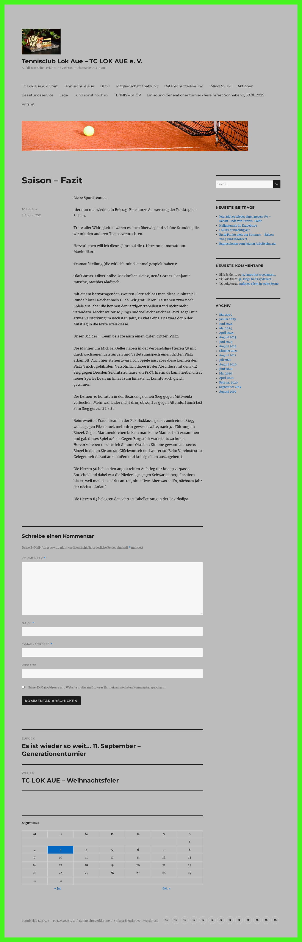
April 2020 (226, 378)
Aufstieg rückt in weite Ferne (259, 284)
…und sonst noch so (91, 95)
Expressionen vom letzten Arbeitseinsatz (247, 244)
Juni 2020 (225, 369)
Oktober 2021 (228, 351)
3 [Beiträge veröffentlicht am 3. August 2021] (60, 850)
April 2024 (226, 333)
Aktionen (245, 86)
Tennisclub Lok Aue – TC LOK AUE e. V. (82, 61)
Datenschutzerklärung (183, 86)
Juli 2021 (225, 360)
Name (28, 623)
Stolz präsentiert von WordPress (136, 921)
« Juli (57, 888)
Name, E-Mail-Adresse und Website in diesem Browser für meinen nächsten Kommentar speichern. (96, 687)
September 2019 (230, 387)
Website (29, 665)
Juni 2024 (225, 324)
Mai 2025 (225, 315)
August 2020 (227, 364)
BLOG (105, 86)
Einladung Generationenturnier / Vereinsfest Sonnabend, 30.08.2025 (205, 95)
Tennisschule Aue (79, 86)
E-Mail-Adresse (37, 644)
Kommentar (34, 558)
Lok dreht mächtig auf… (235, 230)
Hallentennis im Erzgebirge (238, 225)
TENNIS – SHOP (127, 95)
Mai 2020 (225, 373)
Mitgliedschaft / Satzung (137, 86)
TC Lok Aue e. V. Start (40, 86)
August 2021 (227, 355)
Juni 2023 (225, 342)
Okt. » (167, 888)
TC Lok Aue (29, 209)
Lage (63, 95)
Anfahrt (28, 104)
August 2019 (227, 391)
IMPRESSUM (221, 86)
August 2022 (227, 346)
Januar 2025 (227, 319)
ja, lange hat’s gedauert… (259, 275)
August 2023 (227, 337)
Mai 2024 (225, 328)
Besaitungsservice (37, 95)
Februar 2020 (228, 382)
